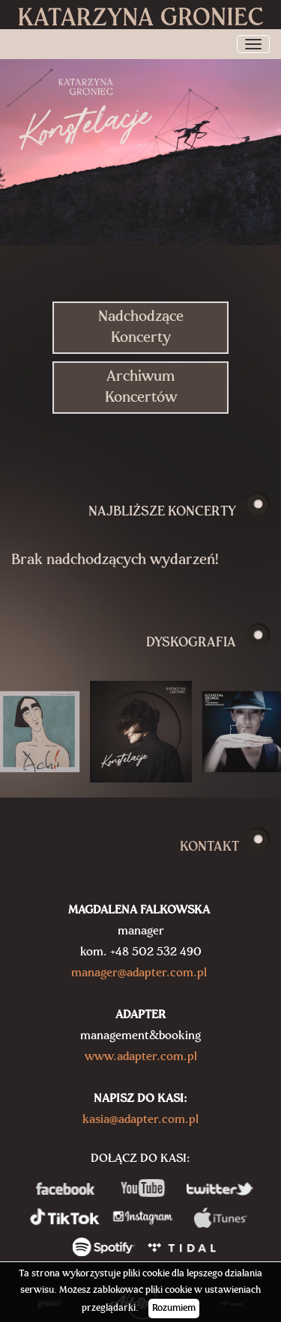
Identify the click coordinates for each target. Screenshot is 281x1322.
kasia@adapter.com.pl (140, 1120)
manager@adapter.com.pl (139, 973)
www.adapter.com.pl (141, 1057)
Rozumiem (174, 1308)
